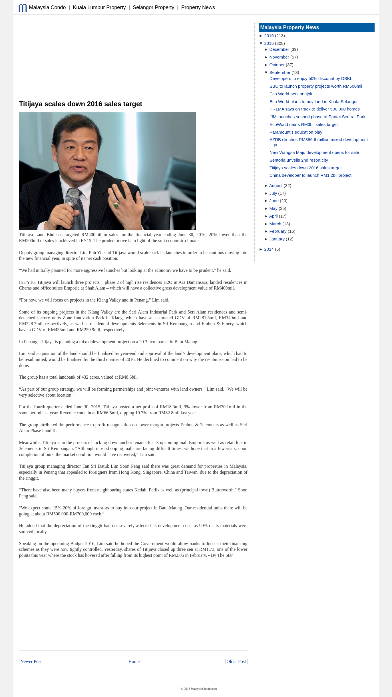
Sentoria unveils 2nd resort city (299, 160)
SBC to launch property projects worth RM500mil (316, 86)
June (274, 200)
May (274, 208)
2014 (269, 249)
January (277, 238)
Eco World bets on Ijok (291, 93)
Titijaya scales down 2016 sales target (306, 167)
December (279, 49)
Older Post (236, 661)
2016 (269, 35)
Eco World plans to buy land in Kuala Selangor (314, 101)
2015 (269, 43)
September (280, 72)
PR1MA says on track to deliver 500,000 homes (315, 109)
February (278, 231)
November (279, 57)
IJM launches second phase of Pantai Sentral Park (317, 116)
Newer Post (31, 661)
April (273, 216)
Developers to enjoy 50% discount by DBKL (311, 78)
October (277, 64)
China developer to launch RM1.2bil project (310, 175)
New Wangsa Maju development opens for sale (314, 152)
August (276, 185)
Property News (198, 7)
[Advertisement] (133, 57)
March (276, 223)
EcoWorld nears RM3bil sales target (304, 124)
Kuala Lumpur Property (99, 7)
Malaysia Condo (47, 7)
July (273, 193)
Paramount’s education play (296, 132)
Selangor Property (153, 7)
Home (134, 661)
